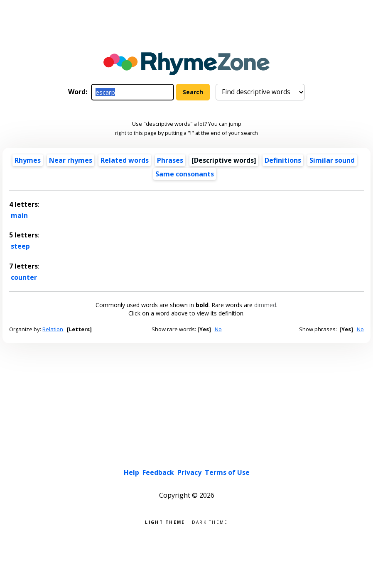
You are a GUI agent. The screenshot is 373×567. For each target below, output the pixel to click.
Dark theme (210, 521)
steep (20, 246)
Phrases (170, 160)
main (19, 215)
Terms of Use (227, 472)
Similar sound (332, 160)
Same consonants (184, 173)
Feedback (158, 472)
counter (24, 277)
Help (131, 472)
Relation (52, 329)
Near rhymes (70, 160)
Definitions (283, 160)
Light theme (165, 521)
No (218, 329)
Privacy (189, 472)
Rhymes (28, 160)
